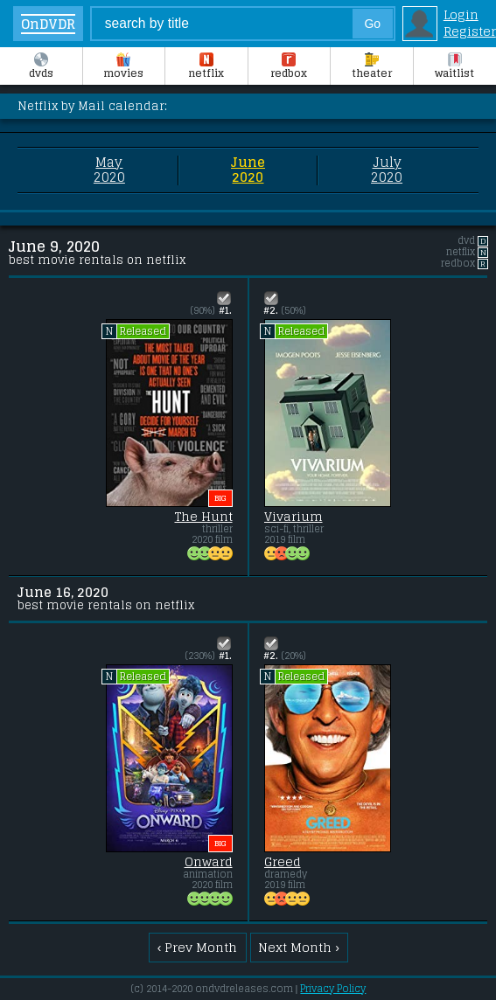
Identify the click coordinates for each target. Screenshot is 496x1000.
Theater (372, 67)
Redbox (288, 67)
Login (461, 14)
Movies (123, 67)
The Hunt (204, 517)
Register (470, 31)
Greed (282, 862)
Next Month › (298, 947)
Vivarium (293, 517)
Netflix (206, 67)
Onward (209, 862)
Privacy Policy (333, 988)
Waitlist (454, 67)
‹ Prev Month (197, 947)
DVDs (41, 67)
